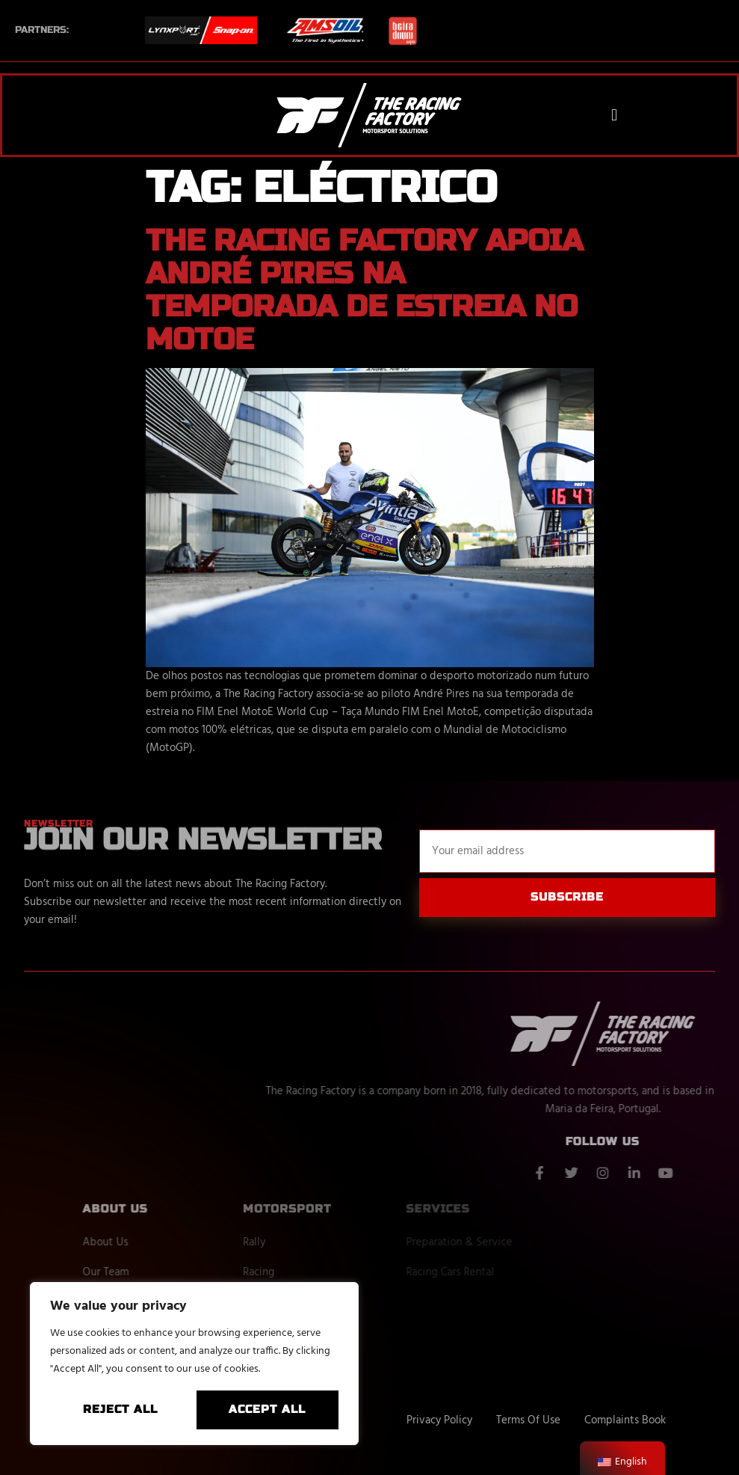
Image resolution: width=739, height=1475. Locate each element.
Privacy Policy (439, 1420)
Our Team (152, 1272)
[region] (194, 1363)
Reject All (120, 1409)
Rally (299, 1242)
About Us (152, 1242)
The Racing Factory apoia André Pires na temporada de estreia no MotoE (364, 290)
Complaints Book (625, 1420)
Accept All (267, 1409)
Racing (304, 1272)
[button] (614, 114)
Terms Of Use (528, 1420)
